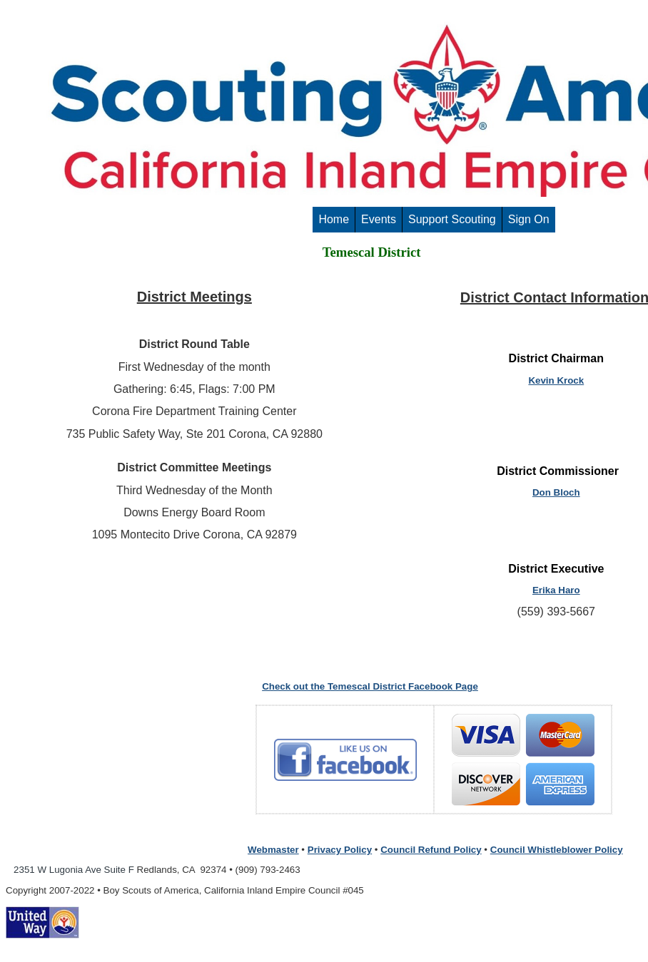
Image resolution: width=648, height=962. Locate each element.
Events (378, 219)
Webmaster (273, 849)
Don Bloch (556, 492)
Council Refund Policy (430, 849)
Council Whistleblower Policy (556, 849)
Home (333, 219)
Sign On (529, 219)
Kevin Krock (556, 380)
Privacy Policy (340, 849)
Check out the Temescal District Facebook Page (370, 686)
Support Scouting (452, 219)
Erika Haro (556, 590)
